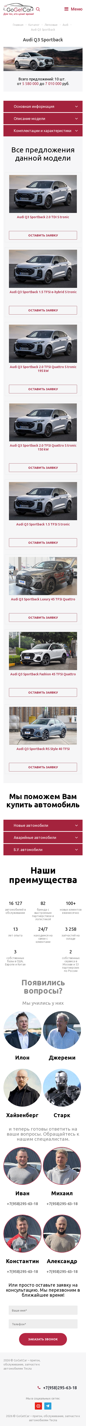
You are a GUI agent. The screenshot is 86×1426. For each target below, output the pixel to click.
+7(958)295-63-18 (60, 1387)
